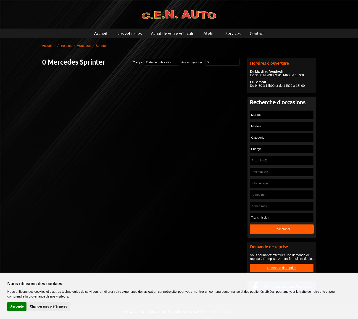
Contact (257, 33)
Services (233, 33)
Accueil (100, 33)
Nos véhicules (129, 33)
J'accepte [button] (17, 306)
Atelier (209, 33)
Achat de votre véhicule (172, 33)
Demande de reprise (281, 268)
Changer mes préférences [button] (48, 306)
